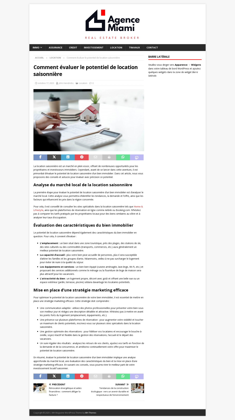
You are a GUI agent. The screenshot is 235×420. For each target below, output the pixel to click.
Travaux (134, 47)
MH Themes (90, 412)
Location (116, 47)
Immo (36, 47)
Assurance (55, 47)
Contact (152, 47)
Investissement (93, 47)
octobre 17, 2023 (46, 83)
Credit (73, 47)
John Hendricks (66, 83)
